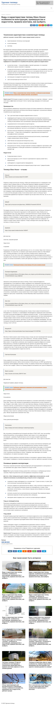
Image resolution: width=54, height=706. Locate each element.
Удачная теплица (9, 2)
